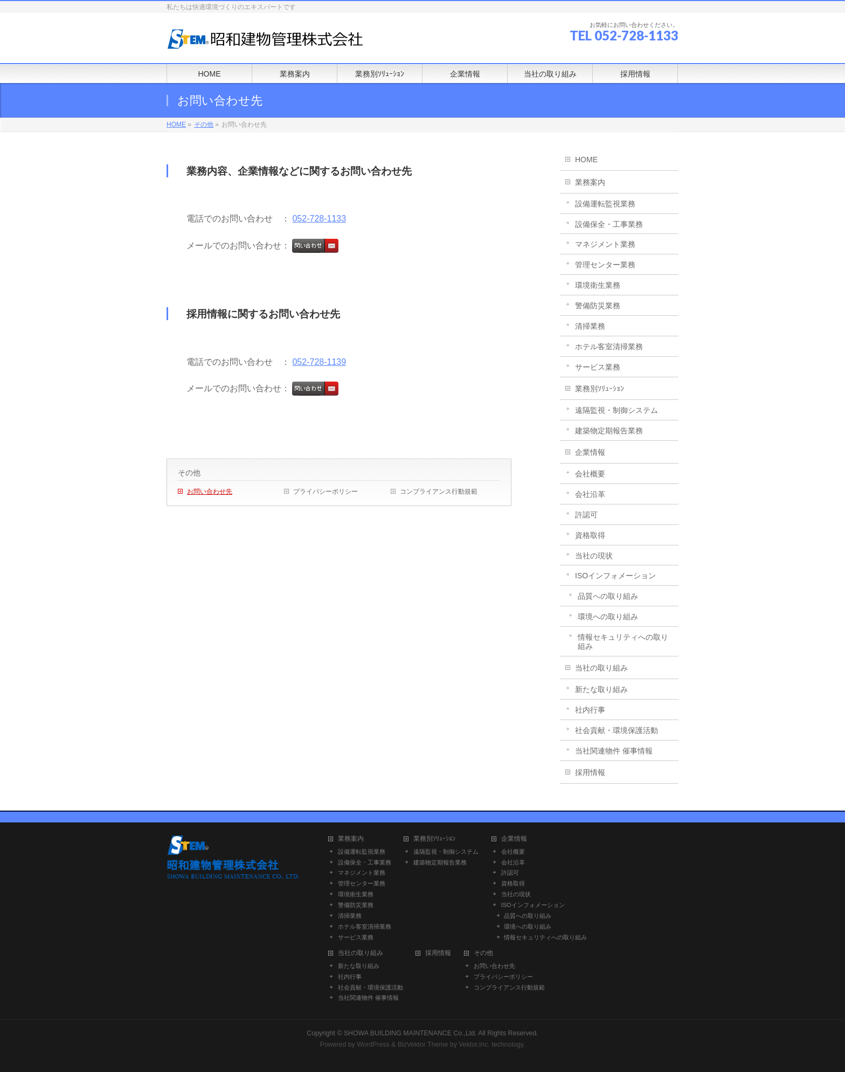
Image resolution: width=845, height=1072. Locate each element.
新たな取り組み (601, 689)
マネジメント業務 (605, 244)
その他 (189, 472)
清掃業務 (590, 326)
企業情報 (590, 452)
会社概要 (590, 473)
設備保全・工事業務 (609, 224)
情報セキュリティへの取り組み (623, 642)
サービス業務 (597, 367)
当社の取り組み (601, 667)
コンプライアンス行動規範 (438, 491)
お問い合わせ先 (209, 491)
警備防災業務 (597, 305)
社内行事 (590, 710)
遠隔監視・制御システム (616, 410)
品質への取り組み (608, 596)
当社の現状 (594, 555)
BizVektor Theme (423, 1044)
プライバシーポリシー (325, 491)
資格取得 (590, 535)
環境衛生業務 (597, 285)
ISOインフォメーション (615, 575)
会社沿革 (590, 494)
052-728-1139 (319, 361)
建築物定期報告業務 (609, 430)
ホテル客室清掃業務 (609, 346)
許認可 (586, 514)
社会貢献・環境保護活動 (616, 730)
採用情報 (590, 772)
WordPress (373, 1044)
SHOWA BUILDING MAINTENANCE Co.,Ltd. (410, 1033)
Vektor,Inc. (474, 1044)
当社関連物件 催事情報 (614, 750)
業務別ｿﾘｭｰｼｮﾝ (599, 388)
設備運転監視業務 (605, 203)
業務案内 (590, 182)
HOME (586, 159)
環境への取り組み (608, 616)
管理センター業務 (605, 264)
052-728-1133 (319, 218)
